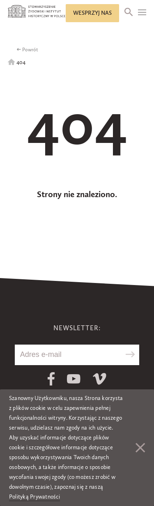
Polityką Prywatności (34, 497)
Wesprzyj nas (92, 13)
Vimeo (100, 379)
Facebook (51, 379)
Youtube (74, 379)
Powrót (30, 50)
